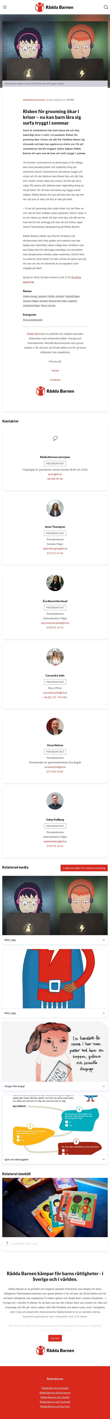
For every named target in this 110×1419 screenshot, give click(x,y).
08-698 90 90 (55, 478)
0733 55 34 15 (55, 846)
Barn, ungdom (69, 300)
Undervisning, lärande (35, 296)
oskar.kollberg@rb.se (55, 841)
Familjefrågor (72, 296)
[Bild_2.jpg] (55, 905)
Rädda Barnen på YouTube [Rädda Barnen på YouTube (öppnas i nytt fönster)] (55, 1406)
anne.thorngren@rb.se (55, 548)
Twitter (55, 370)
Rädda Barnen (35, 333)
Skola (44, 305)
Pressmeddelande (32, 319)
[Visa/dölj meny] (5, 7)
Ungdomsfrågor (31, 305)
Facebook (55, 379)
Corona (51, 305)
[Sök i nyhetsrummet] (106, 7)
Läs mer (55, 1338)
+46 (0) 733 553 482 (55, 697)
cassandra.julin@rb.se (55, 692)
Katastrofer (55, 300)
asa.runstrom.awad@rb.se (55, 623)
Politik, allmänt (55, 296)
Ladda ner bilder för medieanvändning (84, 868)
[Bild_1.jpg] (55, 978)
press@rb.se (55, 474)
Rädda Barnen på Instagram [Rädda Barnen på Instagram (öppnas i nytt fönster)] (55, 1392)
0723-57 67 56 (55, 553)
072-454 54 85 (55, 771)
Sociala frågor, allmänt (35, 300)
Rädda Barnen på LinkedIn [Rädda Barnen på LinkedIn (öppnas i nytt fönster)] (55, 1397)
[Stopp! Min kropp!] (55, 1052)
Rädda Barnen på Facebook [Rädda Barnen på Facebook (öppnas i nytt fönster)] (55, 1401)
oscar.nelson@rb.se (55, 767)
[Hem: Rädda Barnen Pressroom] (54, 7)
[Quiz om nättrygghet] (55, 1125)
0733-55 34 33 (55, 627)
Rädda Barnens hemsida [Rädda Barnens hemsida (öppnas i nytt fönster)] (55, 1388)
